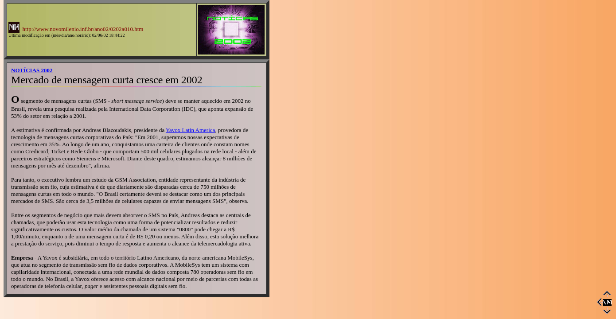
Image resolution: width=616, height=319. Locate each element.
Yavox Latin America (190, 130)
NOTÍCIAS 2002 (32, 70)
